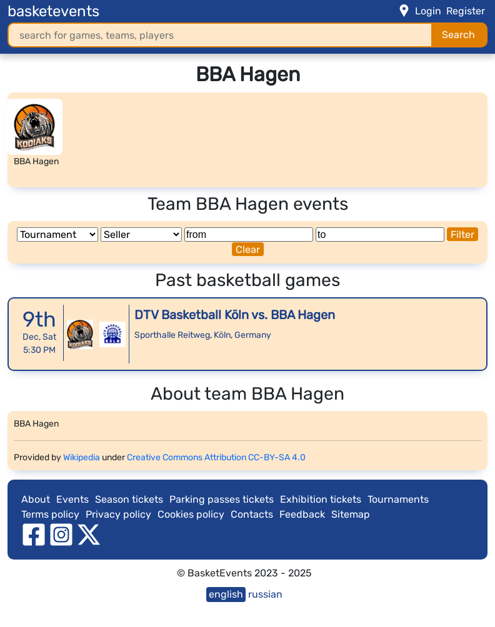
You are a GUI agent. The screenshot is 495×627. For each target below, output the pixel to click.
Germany (252, 335)
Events (72, 499)
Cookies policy (191, 514)
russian (265, 594)
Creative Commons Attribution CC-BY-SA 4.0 (216, 457)
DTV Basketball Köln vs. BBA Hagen (234, 314)
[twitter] (88, 534)
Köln (222, 335)
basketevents (53, 11)
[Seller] (141, 234)
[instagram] (61, 534)
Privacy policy (118, 514)
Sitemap (350, 514)
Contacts (252, 514)
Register (465, 11)
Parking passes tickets (221, 499)
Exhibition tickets (320, 499)
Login (428, 11)
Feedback (302, 514)
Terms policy (50, 514)
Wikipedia (81, 457)
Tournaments (398, 499)
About (35, 499)
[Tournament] (57, 234)
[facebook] (33, 534)
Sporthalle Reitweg (172, 335)
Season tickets (129, 499)
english (226, 594)
